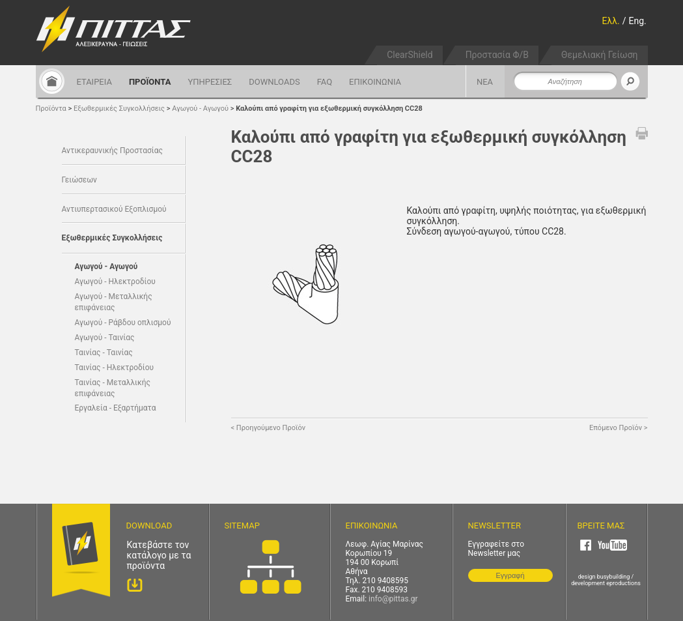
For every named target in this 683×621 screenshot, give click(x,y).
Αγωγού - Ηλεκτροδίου (115, 281)
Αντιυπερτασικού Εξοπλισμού (114, 209)
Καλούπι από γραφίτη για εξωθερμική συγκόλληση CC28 (329, 108)
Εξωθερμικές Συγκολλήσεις (120, 108)
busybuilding (613, 576)
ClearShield (409, 55)
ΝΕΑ (485, 82)
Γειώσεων (79, 179)
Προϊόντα (51, 108)
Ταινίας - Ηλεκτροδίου (114, 367)
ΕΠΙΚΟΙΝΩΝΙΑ (375, 82)
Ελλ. (611, 21)
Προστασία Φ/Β (497, 55)
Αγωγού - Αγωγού (201, 108)
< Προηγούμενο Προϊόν (268, 428)
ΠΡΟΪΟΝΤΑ (150, 82)
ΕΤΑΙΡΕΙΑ (94, 82)
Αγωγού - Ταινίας (105, 337)
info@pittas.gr (393, 598)
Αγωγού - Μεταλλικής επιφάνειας (113, 302)
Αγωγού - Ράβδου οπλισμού (123, 322)
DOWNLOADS (274, 82)
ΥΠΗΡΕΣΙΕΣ (210, 82)
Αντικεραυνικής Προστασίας (112, 150)
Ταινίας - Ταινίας (104, 352)
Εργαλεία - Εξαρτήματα (115, 407)
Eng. (638, 21)
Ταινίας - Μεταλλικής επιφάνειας (112, 388)
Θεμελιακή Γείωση (599, 55)
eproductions (623, 583)
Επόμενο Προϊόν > (618, 428)
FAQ (324, 82)
